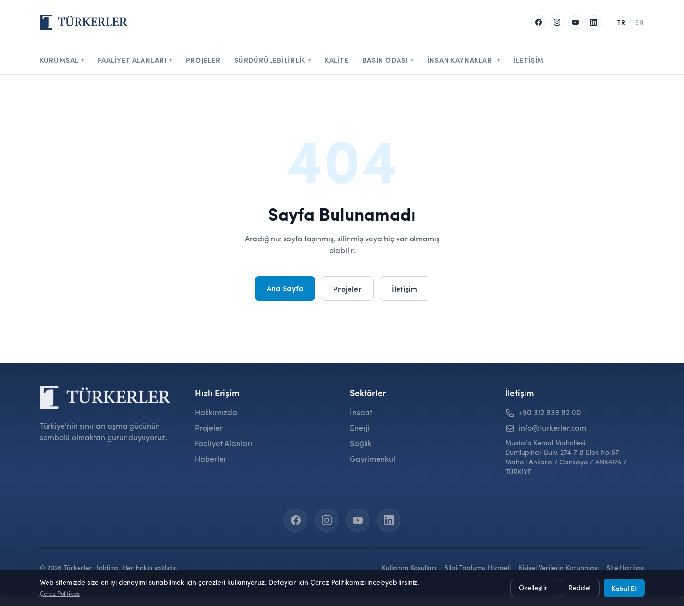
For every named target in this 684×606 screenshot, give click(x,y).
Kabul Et (624, 588)
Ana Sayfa (285, 288)
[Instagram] (557, 22)
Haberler (210, 459)
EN (639, 22)
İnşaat (361, 413)
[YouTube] (575, 22)
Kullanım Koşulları (409, 568)
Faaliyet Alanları (135, 59)
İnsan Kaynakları (463, 59)
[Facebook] (538, 22)
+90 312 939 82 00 (550, 413)
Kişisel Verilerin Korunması (559, 568)
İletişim (529, 59)
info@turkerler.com (552, 428)
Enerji (360, 428)
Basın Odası (388, 59)
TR (621, 22)
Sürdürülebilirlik (272, 59)
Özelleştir (533, 588)
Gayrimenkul (372, 459)
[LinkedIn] (594, 22)
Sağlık (361, 444)
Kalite (337, 59)
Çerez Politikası (60, 594)
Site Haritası (625, 568)
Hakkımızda (216, 413)
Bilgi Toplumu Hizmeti (477, 568)
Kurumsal (62, 59)
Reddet (579, 588)
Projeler (203, 59)
